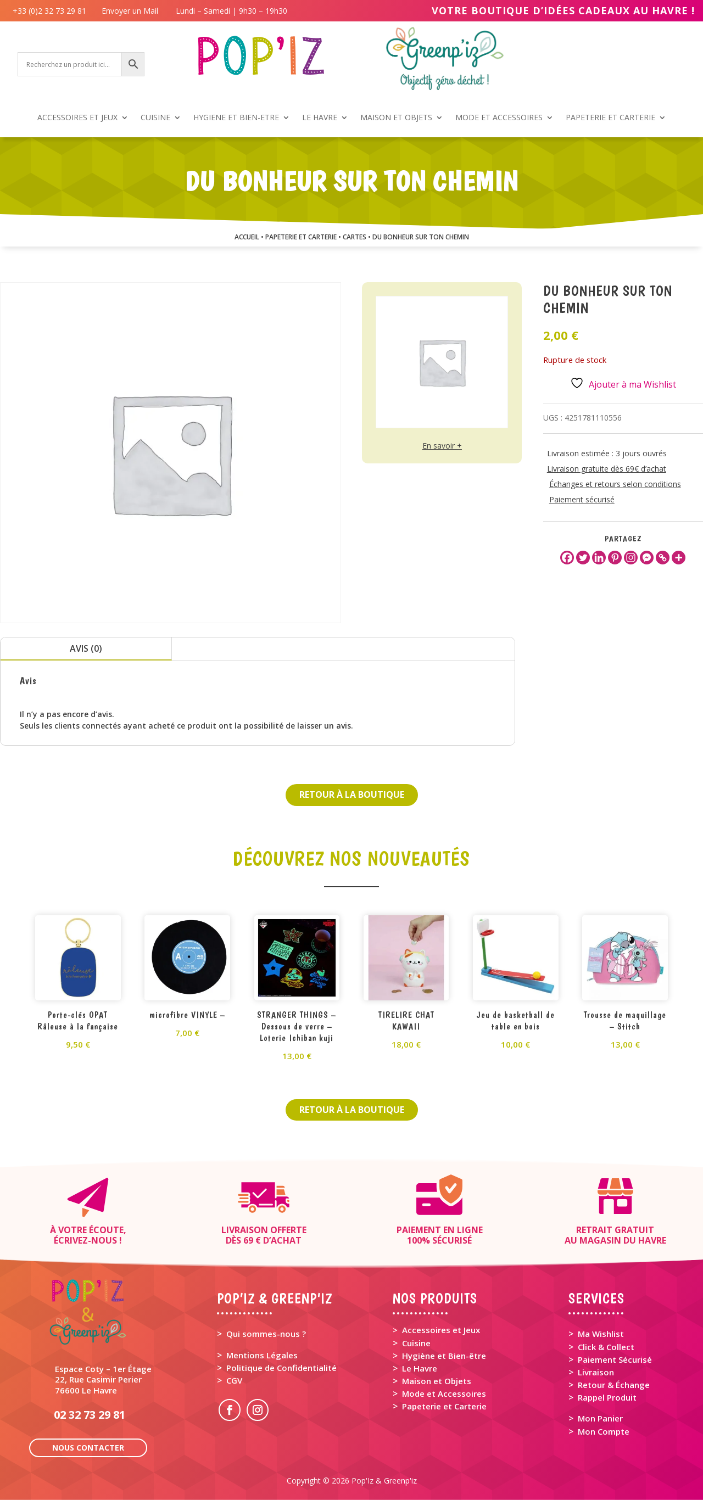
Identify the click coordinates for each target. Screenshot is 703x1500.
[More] (678, 557)
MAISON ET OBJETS (396, 118)
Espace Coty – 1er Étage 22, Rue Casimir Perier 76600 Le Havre (103, 1379)
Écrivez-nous (85, 1240)
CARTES (354, 237)
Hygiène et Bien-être (444, 1355)
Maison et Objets (436, 1380)
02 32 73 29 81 (89, 1414)
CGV (234, 1380)
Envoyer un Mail (128, 10)
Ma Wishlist (601, 1333)
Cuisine (416, 1342)
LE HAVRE (319, 118)
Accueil (247, 237)
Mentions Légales (262, 1355)
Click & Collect (606, 1346)
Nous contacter (88, 1447)
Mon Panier (600, 1418)
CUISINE (155, 118)
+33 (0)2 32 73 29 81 (51, 10)
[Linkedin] (599, 557)
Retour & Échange (614, 1384)
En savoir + (442, 445)
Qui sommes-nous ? (266, 1333)
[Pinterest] (615, 557)
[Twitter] (583, 557)
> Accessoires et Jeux (436, 1329)
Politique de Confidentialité (281, 1367)
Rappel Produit (607, 1397)
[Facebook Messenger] (647, 557)
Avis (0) (86, 648)
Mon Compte (603, 1431)
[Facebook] (567, 557)
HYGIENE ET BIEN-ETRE (236, 118)
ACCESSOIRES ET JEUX (77, 118)
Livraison (596, 1372)
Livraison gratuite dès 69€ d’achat (606, 468)
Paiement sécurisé (582, 499)
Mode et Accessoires (444, 1393)
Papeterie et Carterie (444, 1406)
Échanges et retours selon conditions (615, 484)
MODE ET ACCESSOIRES (499, 118)
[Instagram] (631, 557)
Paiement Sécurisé (615, 1359)
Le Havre (419, 1368)
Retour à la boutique (351, 794)
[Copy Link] (662, 557)
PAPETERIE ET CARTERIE (610, 118)
